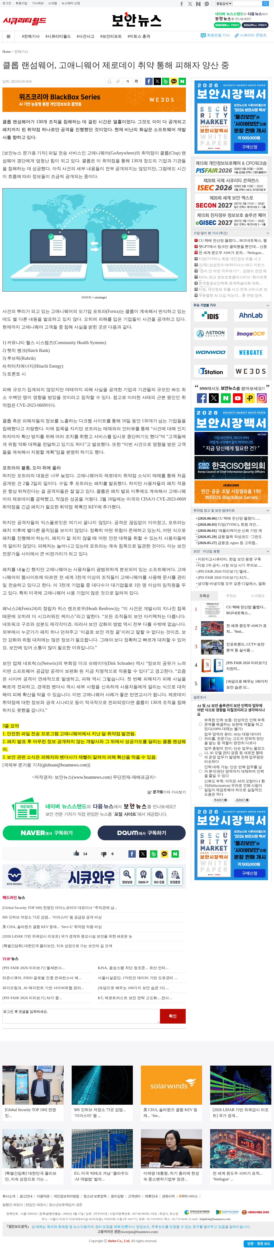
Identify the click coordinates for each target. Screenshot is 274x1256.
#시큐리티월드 (58, 36)
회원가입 (21, 3)
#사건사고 (85, 36)
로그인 (6, 3)
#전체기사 (31, 36)
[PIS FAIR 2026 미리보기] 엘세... (223, 571)
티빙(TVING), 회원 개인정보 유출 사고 (230, 259)
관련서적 (168, 1196)
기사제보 (38, 3)
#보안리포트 (111, 36)
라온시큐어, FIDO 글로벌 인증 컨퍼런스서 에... (41, 978)
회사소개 (8, 1196)
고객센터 (134, 1196)
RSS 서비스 (189, 1196)
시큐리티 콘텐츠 (253, 35)
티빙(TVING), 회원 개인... (228, 524)
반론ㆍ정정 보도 (258, 1244)
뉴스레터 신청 (71, 3)
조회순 (204, 596)
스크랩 (52, 3)
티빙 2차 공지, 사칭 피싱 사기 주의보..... (230, 565)
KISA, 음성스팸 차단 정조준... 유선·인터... (133, 968)
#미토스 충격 (139, 36)
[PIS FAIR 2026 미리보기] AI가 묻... (32, 998)
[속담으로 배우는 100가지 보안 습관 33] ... (133, 988)
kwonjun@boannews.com (139, 1232)
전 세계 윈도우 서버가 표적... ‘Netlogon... (231, 253)
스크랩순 (258, 596)
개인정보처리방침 (66, 1196)
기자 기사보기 (167, 792)
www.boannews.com (92, 777)
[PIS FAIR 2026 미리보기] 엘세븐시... (33, 968)
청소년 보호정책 (94, 1196)
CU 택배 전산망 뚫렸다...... (229, 518)
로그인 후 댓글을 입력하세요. (81, 1016)
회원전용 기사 (218, 35)
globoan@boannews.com (65, 765)
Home (6, 52)
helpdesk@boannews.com (215, 1219)
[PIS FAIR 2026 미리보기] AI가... (223, 577)
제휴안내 (151, 1196)
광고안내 (26, 1196)
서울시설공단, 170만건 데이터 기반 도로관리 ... (138, 978)
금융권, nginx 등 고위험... (228, 543)
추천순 (231, 596)
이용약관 (43, 1196)
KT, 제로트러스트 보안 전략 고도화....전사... (135, 998)
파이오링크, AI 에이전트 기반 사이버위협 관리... (43, 988)
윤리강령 (117, 1196)
